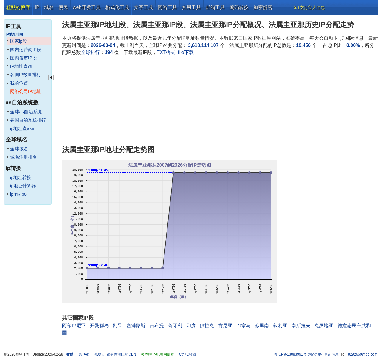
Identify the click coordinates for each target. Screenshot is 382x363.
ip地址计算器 (23, 185)
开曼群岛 (99, 325)
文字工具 (143, 7)
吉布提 (157, 325)
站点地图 (315, 354)
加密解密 (262, 7)
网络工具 (167, 7)
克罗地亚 (323, 325)
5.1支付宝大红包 (309, 7)
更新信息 (331, 354)
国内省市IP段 (23, 57)
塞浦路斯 (136, 325)
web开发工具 (87, 7)
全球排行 (90, 52)
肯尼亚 (225, 325)
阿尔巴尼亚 (74, 325)
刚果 (117, 325)
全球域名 (19, 148)
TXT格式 (166, 52)
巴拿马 (243, 325)
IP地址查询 (21, 66)
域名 (49, 7)
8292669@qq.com (362, 354)
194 (109, 52)
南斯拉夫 (300, 325)
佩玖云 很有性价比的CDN (115, 354)
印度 (191, 325)
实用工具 (191, 7)
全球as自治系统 (26, 111)
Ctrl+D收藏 (187, 354)
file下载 (185, 52)
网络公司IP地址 (25, 91)
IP (37, 7)
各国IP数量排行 (25, 74)
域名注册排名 (23, 157)
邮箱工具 (215, 7)
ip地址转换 (21, 177)
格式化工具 (117, 7)
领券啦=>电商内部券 (157, 354)
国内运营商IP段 (25, 49)
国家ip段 (18, 41)
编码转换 (239, 7)
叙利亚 (280, 325)
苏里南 (262, 325)
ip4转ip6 (18, 194)
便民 (63, 7)
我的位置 (19, 82)
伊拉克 (207, 325)
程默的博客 (18, 7)
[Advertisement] (220, 101)
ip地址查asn (22, 128)
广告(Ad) (82, 354)
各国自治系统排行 (28, 119)
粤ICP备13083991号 (290, 354)
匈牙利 (175, 325)
